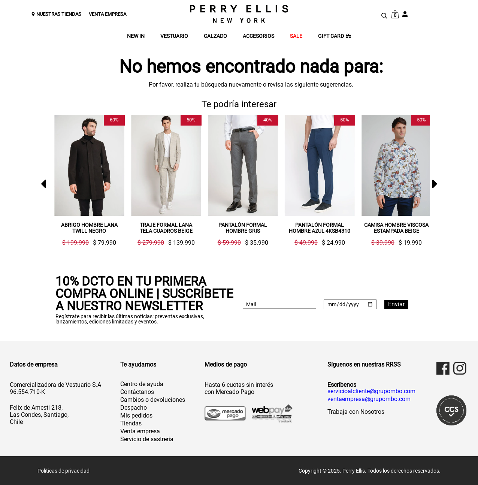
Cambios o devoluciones (152, 399)
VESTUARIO (174, 36)
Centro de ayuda (141, 383)
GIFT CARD (334, 36)
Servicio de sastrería (146, 438)
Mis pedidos (136, 415)
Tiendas (131, 423)
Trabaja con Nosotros (355, 411)
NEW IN (136, 36)
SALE (296, 36)
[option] (86, 180)
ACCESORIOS (258, 36)
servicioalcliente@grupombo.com (371, 391)
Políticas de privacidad (63, 470)
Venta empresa (140, 430)
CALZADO (215, 36)
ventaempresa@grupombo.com (369, 399)
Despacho (133, 407)
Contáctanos (137, 391)
